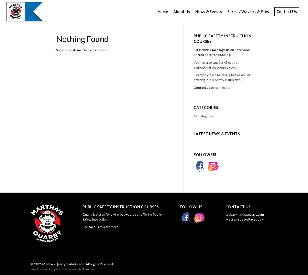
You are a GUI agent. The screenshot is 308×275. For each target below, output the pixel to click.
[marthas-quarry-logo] (24, 11)
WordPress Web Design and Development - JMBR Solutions (63, 269)
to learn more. (212, 87)
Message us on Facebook (244, 219)
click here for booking (213, 55)
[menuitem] (163, 11)
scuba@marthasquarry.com (215, 67)
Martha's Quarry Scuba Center (63, 264)
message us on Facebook (231, 50)
